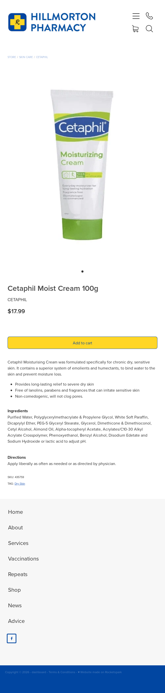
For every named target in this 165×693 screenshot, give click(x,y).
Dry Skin (20, 483)
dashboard (39, 672)
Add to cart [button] (82, 343)
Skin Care (26, 57)
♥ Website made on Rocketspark (100, 672)
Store (12, 57)
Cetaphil (42, 57)
